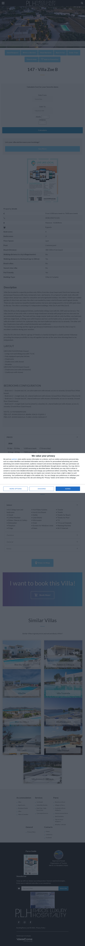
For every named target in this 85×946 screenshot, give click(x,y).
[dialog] (42, 473)
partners (14, 459)
